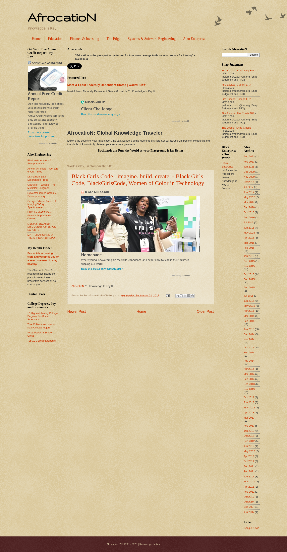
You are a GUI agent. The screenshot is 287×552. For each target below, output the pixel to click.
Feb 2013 (249, 425)
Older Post (205, 311)
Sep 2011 (249, 466)
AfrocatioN (62, 17)
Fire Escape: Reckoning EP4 (238, 70)
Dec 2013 (249, 383)
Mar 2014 (249, 374)
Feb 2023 (249, 161)
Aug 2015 (249, 287)
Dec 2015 (249, 261)
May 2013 (249, 407)
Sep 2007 (249, 506)
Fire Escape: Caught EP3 (236, 84)
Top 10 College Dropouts (42, 340)
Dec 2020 (249, 171)
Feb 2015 (249, 320)
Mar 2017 (249, 202)
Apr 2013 (249, 412)
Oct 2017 (249, 181)
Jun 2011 (249, 476)
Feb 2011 (249, 491)
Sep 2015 (249, 279)
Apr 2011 (249, 486)
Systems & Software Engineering (152, 39)
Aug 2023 (249, 156)
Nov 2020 (249, 176)
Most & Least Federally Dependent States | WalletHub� (106, 85)
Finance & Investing (84, 39)
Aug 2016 (249, 217)
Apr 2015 (249, 310)
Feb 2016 (249, 247)
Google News (251, 527)
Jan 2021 (249, 166)
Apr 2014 (249, 368)
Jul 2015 (249, 295)
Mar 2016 (249, 242)
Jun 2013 (249, 402)
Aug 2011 (249, 471)
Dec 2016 (249, 207)
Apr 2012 (249, 456)
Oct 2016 (249, 212)
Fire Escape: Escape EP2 (236, 99)
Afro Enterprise (194, 39)
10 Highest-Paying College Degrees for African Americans (43, 316)
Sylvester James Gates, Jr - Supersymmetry (43, 194)
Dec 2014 (249, 334)
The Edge (113, 39)
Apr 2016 (249, 237)
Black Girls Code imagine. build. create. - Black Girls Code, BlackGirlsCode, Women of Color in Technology (138, 179)
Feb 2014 (249, 379)
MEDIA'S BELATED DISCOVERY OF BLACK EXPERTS (42, 226)
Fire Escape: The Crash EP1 (238, 113)
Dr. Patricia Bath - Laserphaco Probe (38, 178)
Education (55, 39)
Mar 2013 (249, 417)
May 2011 (249, 481)
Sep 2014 (249, 352)
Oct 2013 (249, 397)
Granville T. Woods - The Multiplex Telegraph (42, 186)
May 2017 (249, 197)
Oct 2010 (249, 496)
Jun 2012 (249, 446)
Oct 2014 (249, 347)
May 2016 (249, 232)
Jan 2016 (249, 255)
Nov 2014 (249, 339)
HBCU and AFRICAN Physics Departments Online (40, 215)
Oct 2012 (249, 435)
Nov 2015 (249, 266)
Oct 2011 (249, 461)
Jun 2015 (249, 300)
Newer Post (76, 311)
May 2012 (249, 451)
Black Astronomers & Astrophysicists (39, 162)
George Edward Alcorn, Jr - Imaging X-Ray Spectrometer (43, 204)
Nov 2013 (249, 389)
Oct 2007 (249, 501)
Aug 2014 (249, 360)
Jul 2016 (249, 222)
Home (36, 39)
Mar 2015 (249, 315)
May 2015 (249, 305)
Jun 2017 (249, 192)
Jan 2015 (249, 329)
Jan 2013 (249, 430)
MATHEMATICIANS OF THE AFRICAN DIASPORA (43, 236)
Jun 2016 (249, 227)
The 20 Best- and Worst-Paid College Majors (41, 326)
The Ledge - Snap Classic (236, 127)
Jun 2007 (249, 512)
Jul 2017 (249, 186)
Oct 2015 (249, 274)
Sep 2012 (249, 441)
